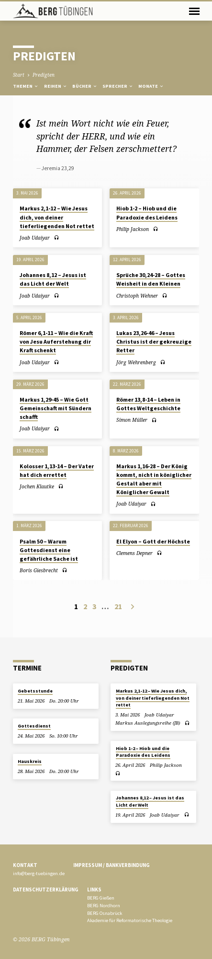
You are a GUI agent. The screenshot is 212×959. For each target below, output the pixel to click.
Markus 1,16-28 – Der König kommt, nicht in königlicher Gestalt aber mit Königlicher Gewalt (153, 479)
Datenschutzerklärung (45, 889)
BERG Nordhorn (103, 905)
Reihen (55, 86)
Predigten (44, 74)
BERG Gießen (100, 898)
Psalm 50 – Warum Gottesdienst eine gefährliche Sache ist (49, 550)
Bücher (85, 86)
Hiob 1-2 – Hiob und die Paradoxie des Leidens (143, 751)
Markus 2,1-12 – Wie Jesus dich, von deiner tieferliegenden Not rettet (57, 217)
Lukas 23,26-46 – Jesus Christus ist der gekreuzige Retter (153, 341)
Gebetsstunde (35, 691)
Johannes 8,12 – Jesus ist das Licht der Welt (53, 279)
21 (118, 606)
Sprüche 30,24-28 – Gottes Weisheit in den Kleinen (150, 279)
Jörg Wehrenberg (136, 362)
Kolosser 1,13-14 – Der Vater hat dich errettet (57, 470)
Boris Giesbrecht (39, 570)
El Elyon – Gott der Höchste (153, 541)
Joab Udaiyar (35, 237)
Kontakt (25, 865)
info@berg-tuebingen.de (39, 873)
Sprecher (118, 86)
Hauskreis (30, 761)
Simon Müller (131, 419)
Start (18, 74)
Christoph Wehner (137, 295)
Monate (151, 86)
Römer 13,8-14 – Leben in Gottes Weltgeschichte (148, 404)
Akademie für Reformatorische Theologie (129, 920)
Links (94, 889)
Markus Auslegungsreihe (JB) (147, 723)
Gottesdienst (34, 726)
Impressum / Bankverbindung (111, 865)
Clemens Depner (134, 553)
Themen (26, 86)
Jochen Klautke (37, 486)
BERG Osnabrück (104, 913)
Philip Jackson (132, 229)
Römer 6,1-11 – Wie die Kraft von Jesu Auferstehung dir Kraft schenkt (56, 341)
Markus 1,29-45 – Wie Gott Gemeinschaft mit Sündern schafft (55, 408)
